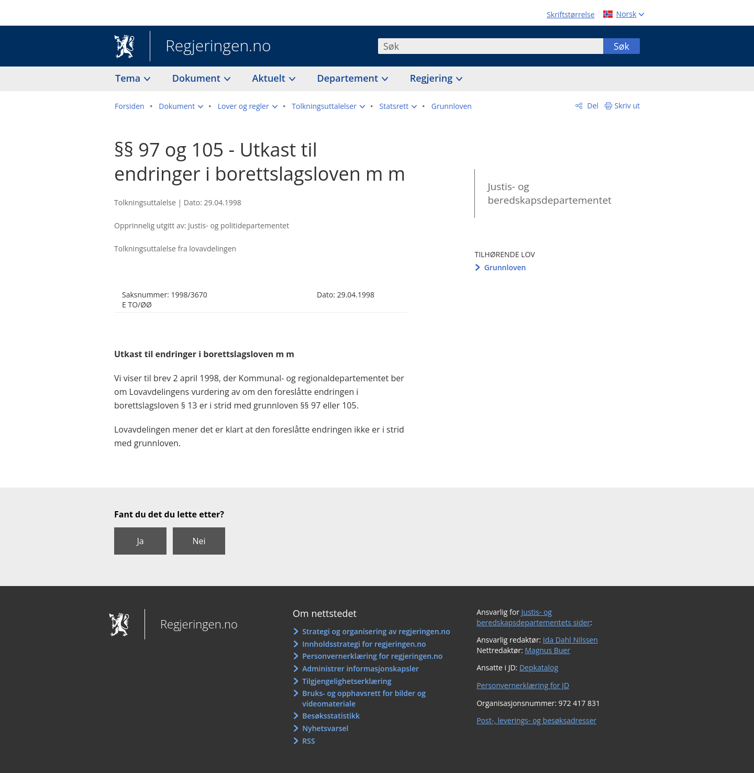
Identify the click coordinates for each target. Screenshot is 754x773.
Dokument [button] (197, 78)
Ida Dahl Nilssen (570, 640)
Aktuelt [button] (270, 78)
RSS (308, 741)
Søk (621, 46)
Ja (140, 541)
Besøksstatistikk (331, 716)
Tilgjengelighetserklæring (346, 681)
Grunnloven (505, 267)
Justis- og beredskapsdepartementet (549, 193)
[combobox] (490, 46)
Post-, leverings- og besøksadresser (536, 720)
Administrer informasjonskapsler (360, 668)
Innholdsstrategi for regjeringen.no (364, 644)
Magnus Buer (547, 650)
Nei (198, 541)
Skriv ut (627, 106)
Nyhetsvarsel (325, 728)
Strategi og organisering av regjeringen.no (376, 631)
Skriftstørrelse (570, 14)
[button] (181, 106)
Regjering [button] (432, 78)
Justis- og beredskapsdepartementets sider (533, 617)
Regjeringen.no (210, 47)
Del (591, 106)
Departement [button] (349, 78)
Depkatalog (538, 667)
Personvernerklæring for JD (522, 685)
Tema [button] (129, 78)
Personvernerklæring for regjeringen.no (372, 656)
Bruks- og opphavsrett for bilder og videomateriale (364, 698)
